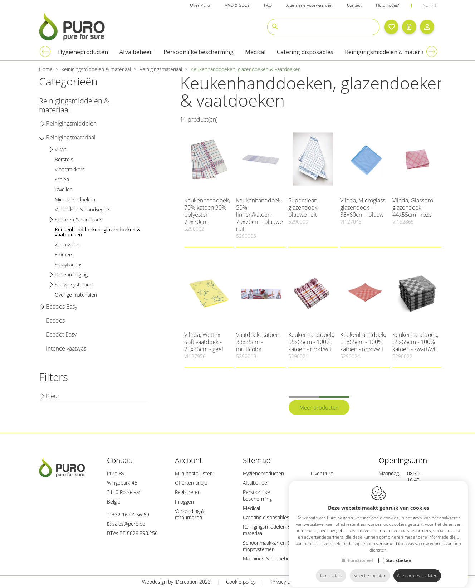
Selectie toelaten (369, 569)
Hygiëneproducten (263, 473)
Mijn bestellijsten (194, 473)
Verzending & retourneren (190, 514)
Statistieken (398, 554)
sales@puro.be (128, 523)
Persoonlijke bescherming (257, 495)
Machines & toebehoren (270, 558)
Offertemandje (191, 482)
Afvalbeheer (256, 482)
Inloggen (184, 501)
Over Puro (322, 473)
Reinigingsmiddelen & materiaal (267, 529)
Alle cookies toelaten (417, 569)
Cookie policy (240, 581)
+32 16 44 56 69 (130, 514)
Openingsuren (403, 460)
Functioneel (360, 554)
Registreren (188, 492)
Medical (251, 508)
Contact (120, 460)
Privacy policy (285, 581)
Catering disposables (266, 517)
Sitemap (257, 460)
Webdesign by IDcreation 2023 (176, 581)
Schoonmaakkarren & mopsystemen (267, 546)
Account (188, 460)
